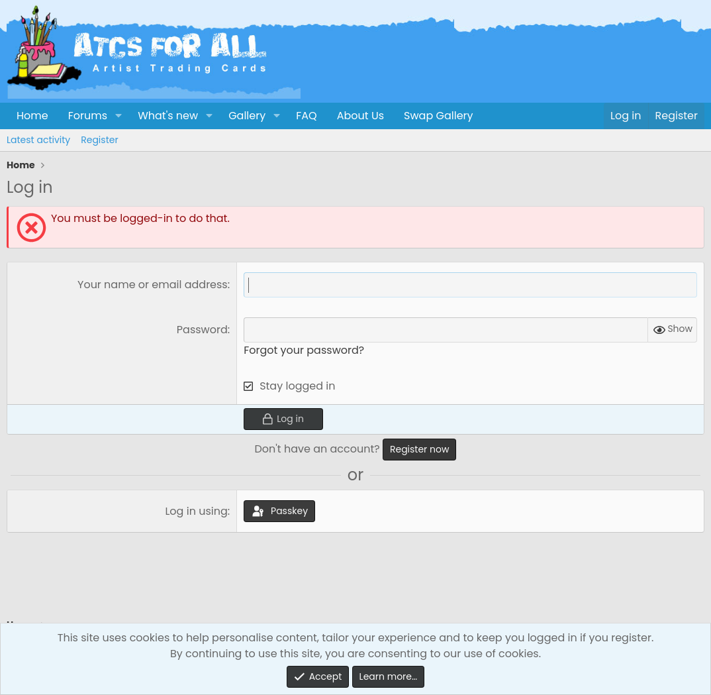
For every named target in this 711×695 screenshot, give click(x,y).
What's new (168, 115)
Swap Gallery (438, 115)
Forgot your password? (304, 350)
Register (99, 139)
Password (202, 329)
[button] (118, 116)
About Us (360, 115)
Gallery (246, 115)
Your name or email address (152, 284)
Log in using (196, 511)
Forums (87, 115)
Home (32, 115)
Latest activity (38, 139)
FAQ (306, 115)
